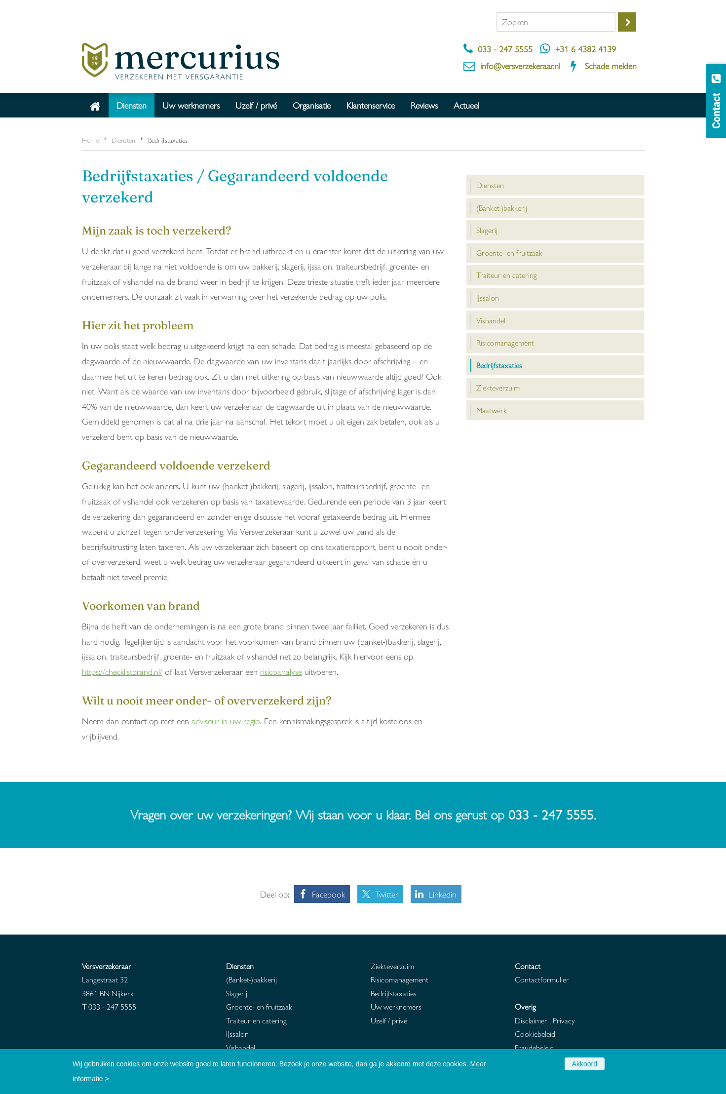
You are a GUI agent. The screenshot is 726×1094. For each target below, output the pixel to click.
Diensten (123, 140)
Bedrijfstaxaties (394, 993)
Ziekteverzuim (392, 966)
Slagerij (236, 993)
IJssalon (237, 1033)
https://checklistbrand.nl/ (122, 671)
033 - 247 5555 (505, 48)
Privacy (564, 1020)
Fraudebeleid (534, 1047)
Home (90, 140)
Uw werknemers (396, 1006)
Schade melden (611, 65)
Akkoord (584, 1064)
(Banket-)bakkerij (251, 979)
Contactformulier (542, 979)
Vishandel (240, 1047)
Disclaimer (531, 1020)
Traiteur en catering (256, 1020)
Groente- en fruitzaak (259, 1006)
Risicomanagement (399, 979)
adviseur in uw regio (225, 720)
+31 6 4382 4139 (585, 48)
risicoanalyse (281, 671)
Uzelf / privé (389, 1020)
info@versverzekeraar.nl (520, 65)
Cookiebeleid (535, 1033)
